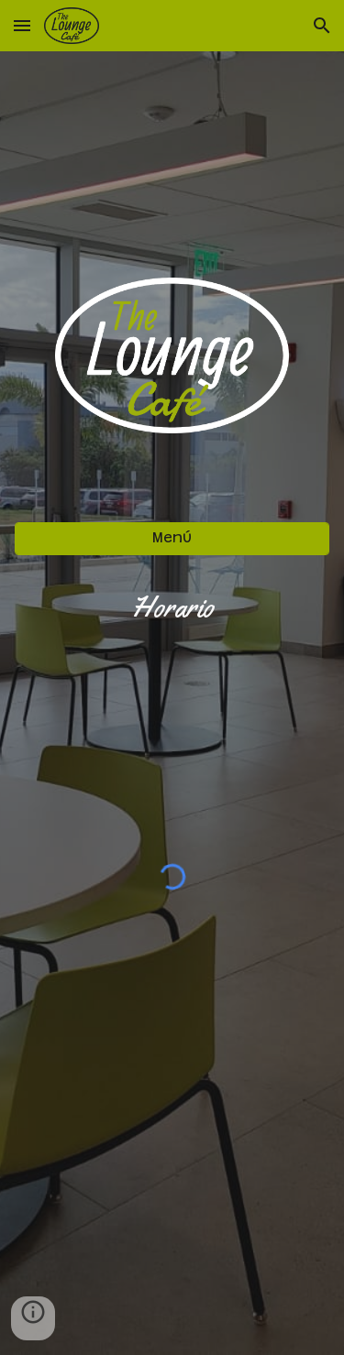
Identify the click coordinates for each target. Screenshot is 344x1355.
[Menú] (172, 538)
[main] (172, 607)
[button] (22, 25)
